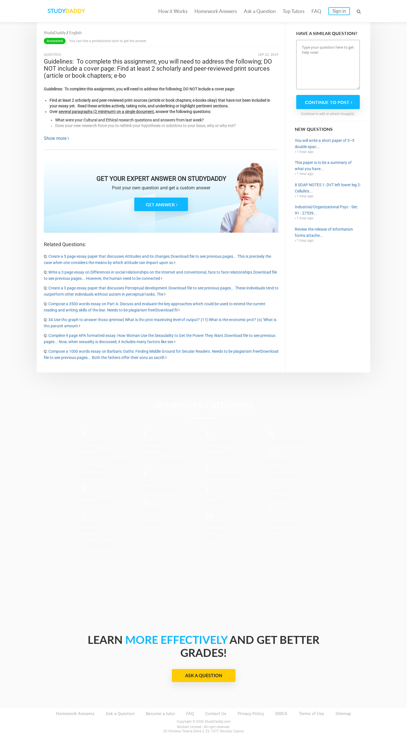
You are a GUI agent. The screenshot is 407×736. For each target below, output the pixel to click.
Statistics (277, 530)
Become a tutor (160, 713)
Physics (275, 469)
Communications (97, 537)
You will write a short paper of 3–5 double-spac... (324, 143)
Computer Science (98, 544)
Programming (281, 489)
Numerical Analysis (286, 441)
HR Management (221, 455)
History (213, 448)
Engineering (154, 448)
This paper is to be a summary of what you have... (323, 165)
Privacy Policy (251, 713)
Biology (88, 496)
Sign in (339, 11)
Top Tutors (293, 11)
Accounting (91, 441)
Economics (154, 441)
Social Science (282, 523)
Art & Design (92, 468)
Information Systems (225, 476)
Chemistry (90, 530)
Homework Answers (215, 11)
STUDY (66, 11)
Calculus (89, 523)
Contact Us (215, 713)
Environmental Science (165, 462)
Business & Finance (99, 503)
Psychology (279, 496)
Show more (56, 138)
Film (147, 482)
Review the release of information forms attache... (324, 232)
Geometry (152, 523)
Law (209, 496)
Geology (151, 516)
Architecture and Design (103, 462)
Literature (215, 503)
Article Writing (94, 475)
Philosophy (278, 462)
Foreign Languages (161, 489)
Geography (153, 510)
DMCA (281, 713)
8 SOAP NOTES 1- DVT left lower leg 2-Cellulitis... (328, 188)
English (150, 455)
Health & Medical (222, 441)
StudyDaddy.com (218, 722)
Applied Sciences (97, 455)
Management (218, 524)
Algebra (88, 448)
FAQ (316, 11)
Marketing (215, 530)
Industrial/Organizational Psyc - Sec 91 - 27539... (326, 210)
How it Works (172, 11)
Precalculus (279, 482)
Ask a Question (260, 11)
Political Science (284, 476)
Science (275, 516)
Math (210, 537)
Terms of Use (311, 713)
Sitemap (343, 713)
